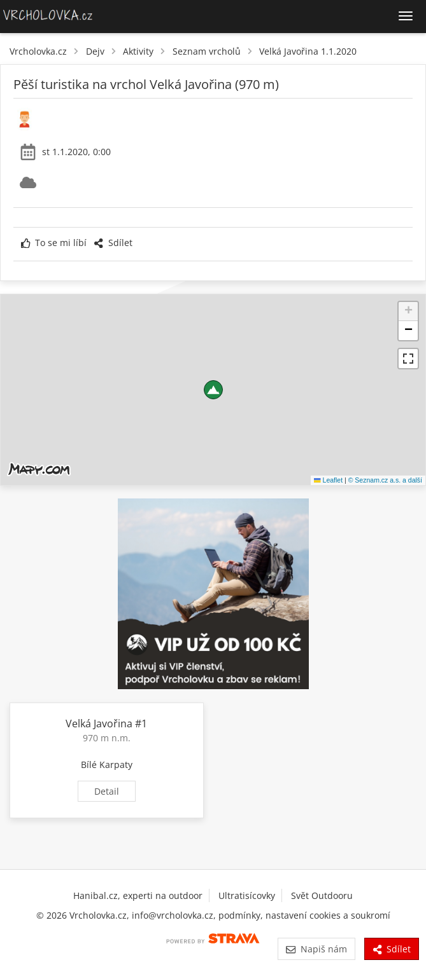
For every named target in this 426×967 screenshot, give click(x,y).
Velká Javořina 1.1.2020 (308, 51)
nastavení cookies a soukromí (328, 915)
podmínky (239, 915)
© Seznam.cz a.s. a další (385, 480)
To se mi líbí (54, 243)
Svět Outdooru (322, 895)
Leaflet (328, 480)
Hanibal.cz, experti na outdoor (137, 895)
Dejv (95, 51)
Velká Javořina (99, 723)
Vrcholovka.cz (38, 51)
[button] (213, 389)
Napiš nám (316, 949)
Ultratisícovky (246, 895)
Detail (106, 791)
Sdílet (113, 243)
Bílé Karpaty (106, 764)
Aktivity (138, 51)
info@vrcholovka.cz (172, 915)
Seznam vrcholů (207, 51)
